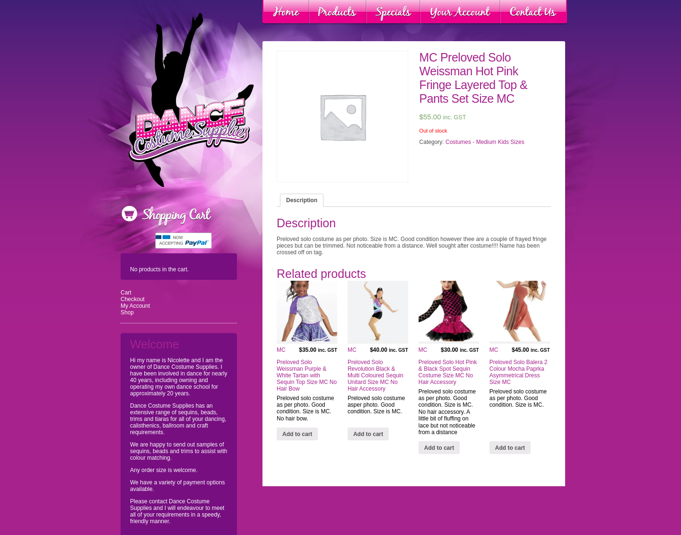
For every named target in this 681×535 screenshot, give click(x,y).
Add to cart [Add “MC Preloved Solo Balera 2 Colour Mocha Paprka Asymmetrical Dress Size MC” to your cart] (510, 448)
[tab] (301, 200)
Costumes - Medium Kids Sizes (484, 142)
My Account (135, 306)
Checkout (133, 299)
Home (285, 12)
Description (301, 200)
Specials (393, 12)
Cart (126, 292)
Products (337, 12)
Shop (127, 312)
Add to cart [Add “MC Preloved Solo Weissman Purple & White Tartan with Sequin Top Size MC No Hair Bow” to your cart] (297, 434)
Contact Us (533, 12)
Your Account (460, 12)
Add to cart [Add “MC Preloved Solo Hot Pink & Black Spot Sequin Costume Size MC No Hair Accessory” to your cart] (439, 448)
